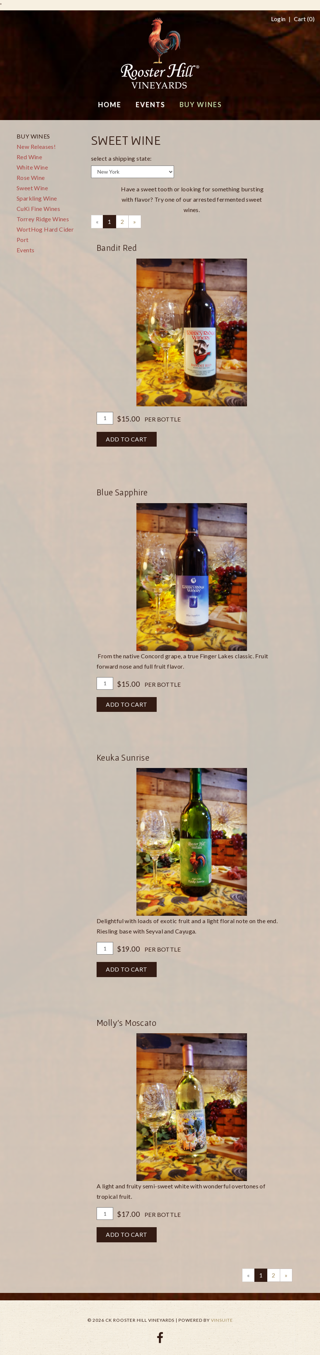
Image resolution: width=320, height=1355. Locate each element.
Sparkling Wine (37, 198)
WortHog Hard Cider (45, 229)
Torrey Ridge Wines (43, 218)
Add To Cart (126, 439)
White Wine (32, 167)
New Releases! (36, 146)
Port (23, 239)
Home (109, 104)
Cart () (304, 19)
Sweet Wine (32, 187)
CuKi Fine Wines (38, 208)
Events (25, 249)
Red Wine (29, 156)
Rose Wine (31, 177)
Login (278, 19)
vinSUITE (222, 1320)
